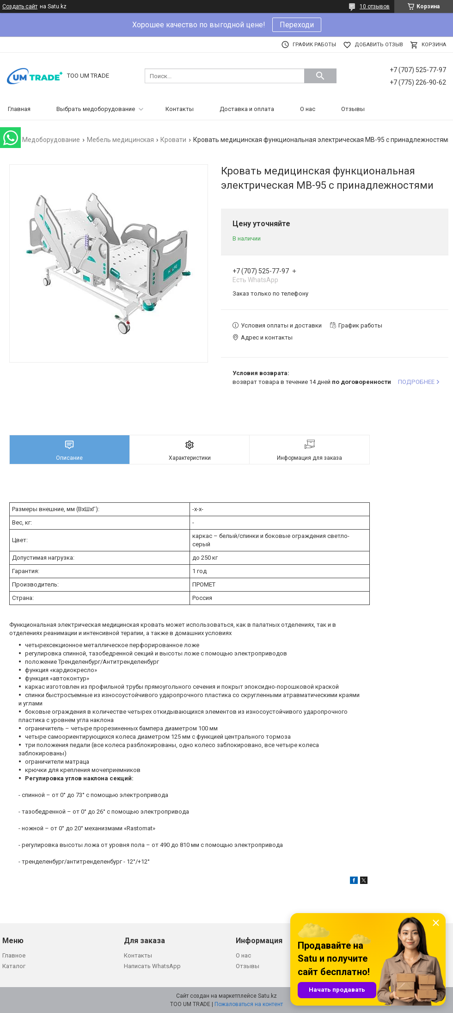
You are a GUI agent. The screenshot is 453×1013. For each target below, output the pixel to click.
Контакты (179, 108)
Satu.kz (267, 996)
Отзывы (353, 108)
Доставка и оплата (247, 108)
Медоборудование (51, 139)
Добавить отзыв (379, 45)
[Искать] (320, 75)
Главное (13, 955)
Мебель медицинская (120, 139)
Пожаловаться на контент (248, 1004)
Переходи (297, 24)
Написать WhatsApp (152, 966)
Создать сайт (19, 6)
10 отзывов (375, 6)
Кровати (173, 139)
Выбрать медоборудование (95, 108)
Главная (19, 108)
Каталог (13, 966)
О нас (307, 108)
